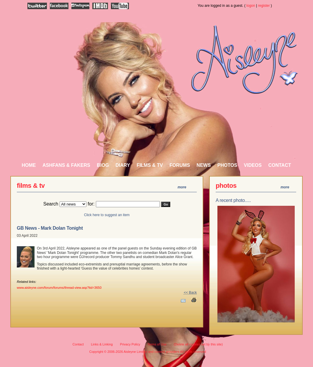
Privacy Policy (130, 344)
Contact (279, 165)
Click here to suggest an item (107, 215)
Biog (103, 165)
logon (250, 6)
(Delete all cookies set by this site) (198, 344)
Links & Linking (102, 344)
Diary (123, 165)
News (203, 165)
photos (226, 185)
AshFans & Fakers (66, 165)
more (182, 187)
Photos (227, 165)
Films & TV (150, 165)
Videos (253, 165)
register (264, 6)
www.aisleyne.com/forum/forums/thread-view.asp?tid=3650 (59, 287)
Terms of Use (157, 344)
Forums (180, 165)
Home (29, 165)
